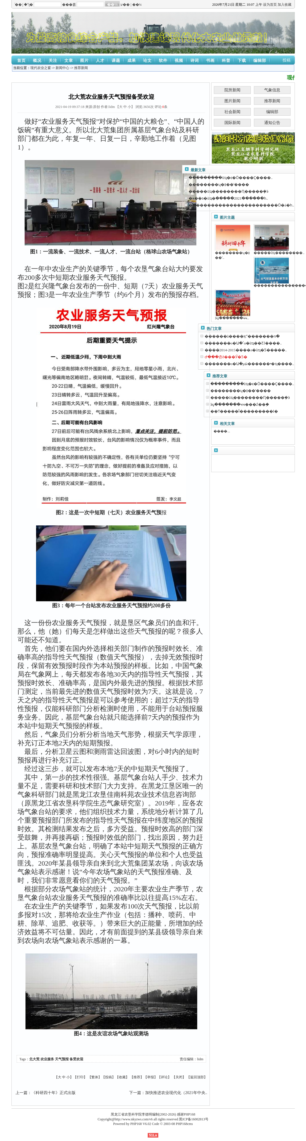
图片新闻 (232, 101)
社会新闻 (232, 112)
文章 (68, 60)
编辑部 (259, 60)
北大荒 (34, 1059)
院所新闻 (232, 90)
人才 (100, 60)
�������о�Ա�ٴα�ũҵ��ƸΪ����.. (243, 343)
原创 (96, 107)
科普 (226, 60)
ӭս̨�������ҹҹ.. (232, 318)
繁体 (94, 1077)
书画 (210, 60)
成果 (131, 60)
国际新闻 (232, 123)
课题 (116, 60)
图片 (84, 60)
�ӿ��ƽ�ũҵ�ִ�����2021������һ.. (228, 198)
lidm (200, 1059)
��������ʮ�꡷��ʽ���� (219, 184)
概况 (37, 60)
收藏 (122, 1077)
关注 (53, 60)
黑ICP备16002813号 (193, 1119)
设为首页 (270, 5)
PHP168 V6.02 (140, 1124)
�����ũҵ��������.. (279, 253)
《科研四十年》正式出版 (53, 1093)
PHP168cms (184, 1124)
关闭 (178, 1077)
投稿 (287, 60)
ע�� (125, 5)
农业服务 (47, 1059)
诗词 (194, 60)
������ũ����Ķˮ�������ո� (242, 336)
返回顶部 (197, 1077)
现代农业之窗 (40, 68)
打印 (80, 1077)
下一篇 (135, 1093)
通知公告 (272, 123)
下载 (242, 60)
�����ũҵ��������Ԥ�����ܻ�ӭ (228, 191)
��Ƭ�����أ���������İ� (244, 411)
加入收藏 (284, 5)
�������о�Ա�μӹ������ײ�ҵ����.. (249, 364)
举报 (150, 1077)
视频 (179, 60)
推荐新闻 (81, 68)
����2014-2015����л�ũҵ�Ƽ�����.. (246, 350)
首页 (21, 60)
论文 (147, 60)
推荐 (136, 1077)
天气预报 (62, 1059)
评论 (164, 1077)
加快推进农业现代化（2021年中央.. (176, 1093)
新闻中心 (62, 68)
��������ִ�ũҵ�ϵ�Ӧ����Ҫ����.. (231, 178)
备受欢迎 (76, 1059)
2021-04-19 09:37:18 (69, 107)
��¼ (137, 5)
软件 (163, 60)
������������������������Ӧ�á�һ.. (241, 205)
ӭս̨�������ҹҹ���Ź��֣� (239, 404)
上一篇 (21, 1093)
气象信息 (272, 90)
